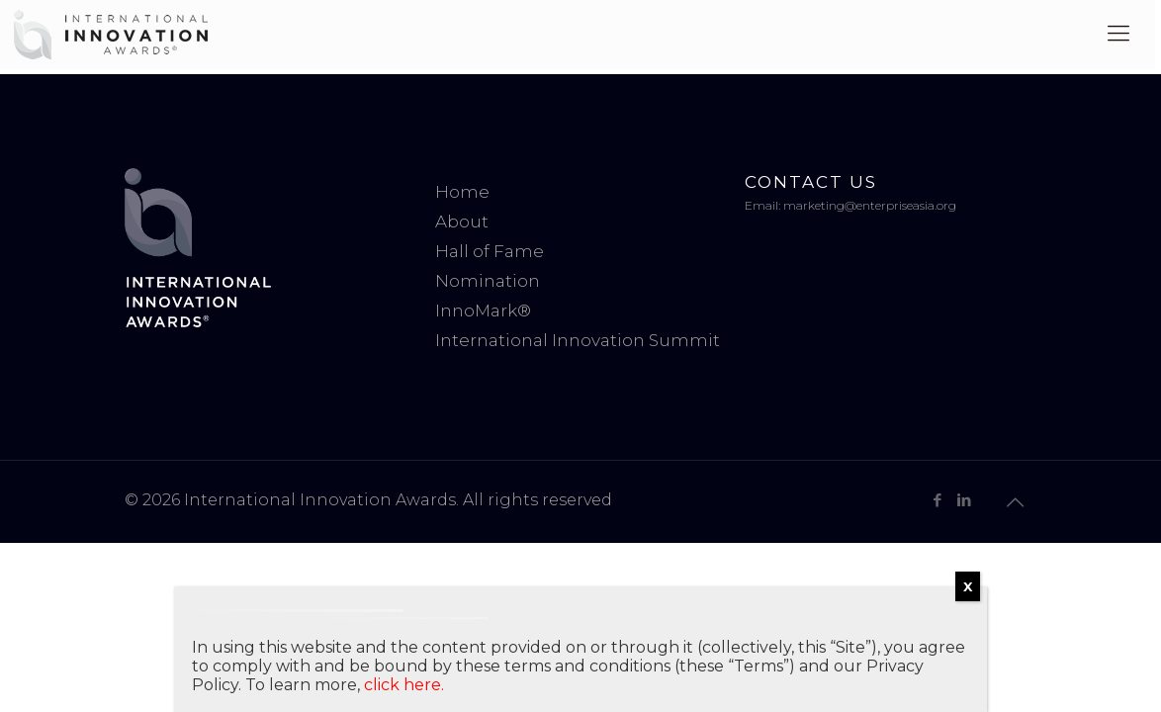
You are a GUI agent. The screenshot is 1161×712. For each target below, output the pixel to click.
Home (462, 192)
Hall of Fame (489, 251)
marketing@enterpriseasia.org (869, 205)
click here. (404, 684)
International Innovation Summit (577, 340)
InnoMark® (483, 310)
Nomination (487, 281)
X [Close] (967, 586)
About (462, 221)
